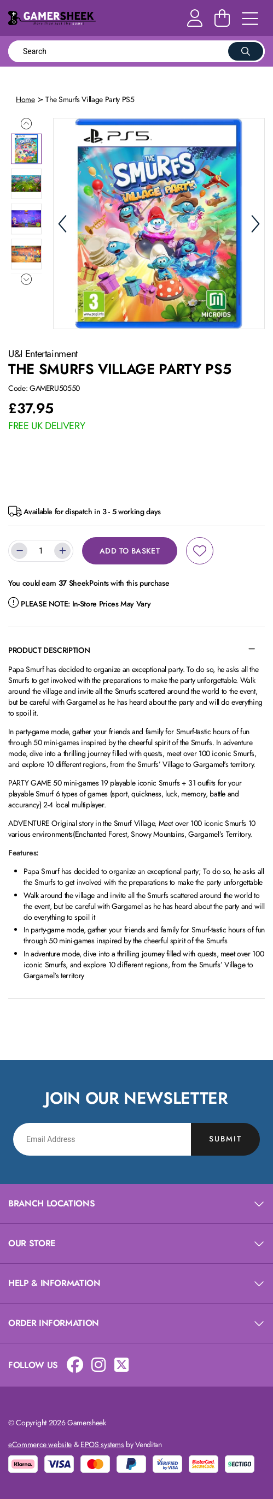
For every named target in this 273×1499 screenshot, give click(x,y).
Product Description (49, 650)
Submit (225, 1138)
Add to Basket (130, 550)
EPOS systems (102, 1444)
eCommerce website (40, 1444)
